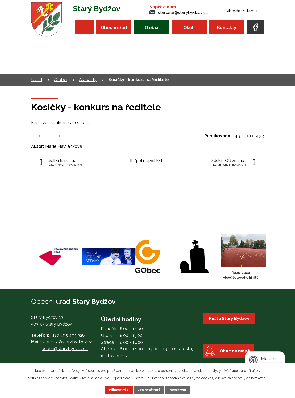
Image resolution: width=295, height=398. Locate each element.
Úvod (84, 27)
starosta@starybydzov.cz (183, 12)
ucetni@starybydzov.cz (65, 348)
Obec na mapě (236, 355)
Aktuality (88, 79)
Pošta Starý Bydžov (230, 318)
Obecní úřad (114, 27)
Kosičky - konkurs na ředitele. (60, 122)
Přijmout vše (118, 389)
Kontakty (226, 27)
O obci (151, 27)
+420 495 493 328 (67, 335)
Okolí (189, 27)
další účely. (252, 370)
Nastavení (179, 389)
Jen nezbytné (149, 389)
